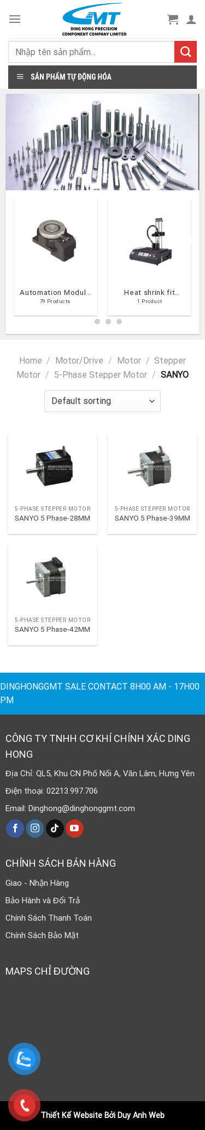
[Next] (191, 261)
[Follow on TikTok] (55, 828)
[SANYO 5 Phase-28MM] (52, 467)
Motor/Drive (79, 360)
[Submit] (185, 52)
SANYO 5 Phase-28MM (52, 517)
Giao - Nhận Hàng (37, 883)
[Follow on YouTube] (75, 828)
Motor (129, 360)
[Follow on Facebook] (15, 828)
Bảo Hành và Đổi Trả (42, 900)
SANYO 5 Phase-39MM (152, 517)
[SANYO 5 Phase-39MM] (152, 467)
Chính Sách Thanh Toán (48, 918)
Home (30, 360)
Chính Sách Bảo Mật (42, 935)
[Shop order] (102, 401)
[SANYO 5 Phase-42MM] (52, 578)
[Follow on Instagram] (35, 828)
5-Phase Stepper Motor (100, 375)
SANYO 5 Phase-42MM (52, 629)
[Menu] (14, 18)
